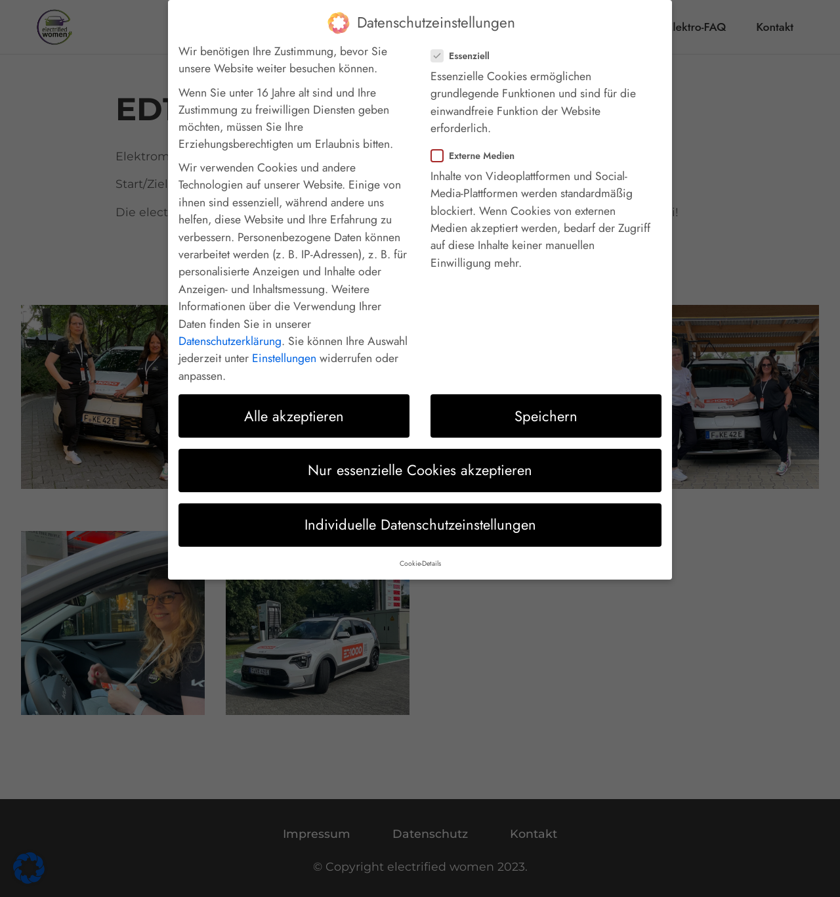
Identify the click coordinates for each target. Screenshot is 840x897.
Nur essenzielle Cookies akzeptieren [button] (420, 460)
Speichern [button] (546, 406)
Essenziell (464, 46)
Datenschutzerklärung (230, 331)
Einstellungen (284, 348)
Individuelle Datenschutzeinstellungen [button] (420, 515)
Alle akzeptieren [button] (294, 406)
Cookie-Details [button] (420, 554)
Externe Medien (476, 145)
